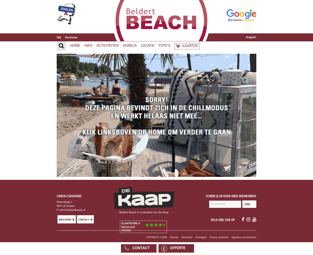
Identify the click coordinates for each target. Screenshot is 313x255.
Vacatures (71, 37)
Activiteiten (107, 46)
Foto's (164, 46)
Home (75, 46)
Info (88, 46)
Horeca (130, 46)
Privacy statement (219, 237)
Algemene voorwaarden (243, 237)
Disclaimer (186, 237)
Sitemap (174, 237)
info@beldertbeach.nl (72, 210)
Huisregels (201, 237)
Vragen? (251, 37)
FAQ (59, 37)
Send (249, 204)
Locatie (148, 46)
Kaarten (190, 46)
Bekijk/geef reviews (128, 229)
